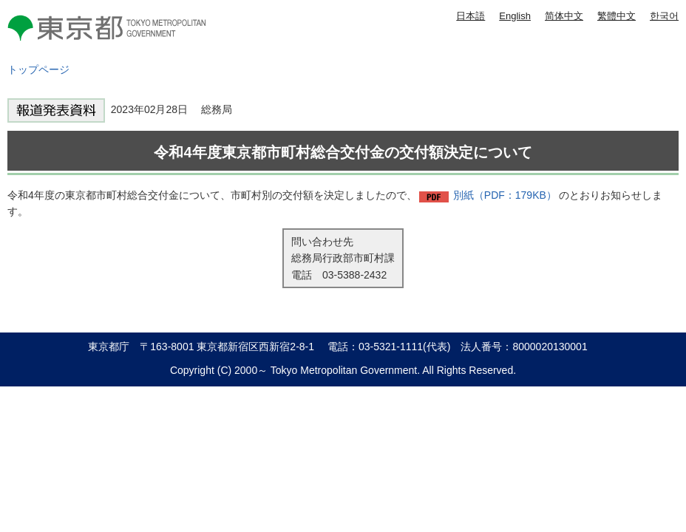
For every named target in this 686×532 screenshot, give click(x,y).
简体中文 (564, 15)
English (515, 15)
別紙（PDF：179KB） (505, 195)
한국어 (664, 15)
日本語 (470, 15)
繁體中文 (616, 15)
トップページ (38, 69)
